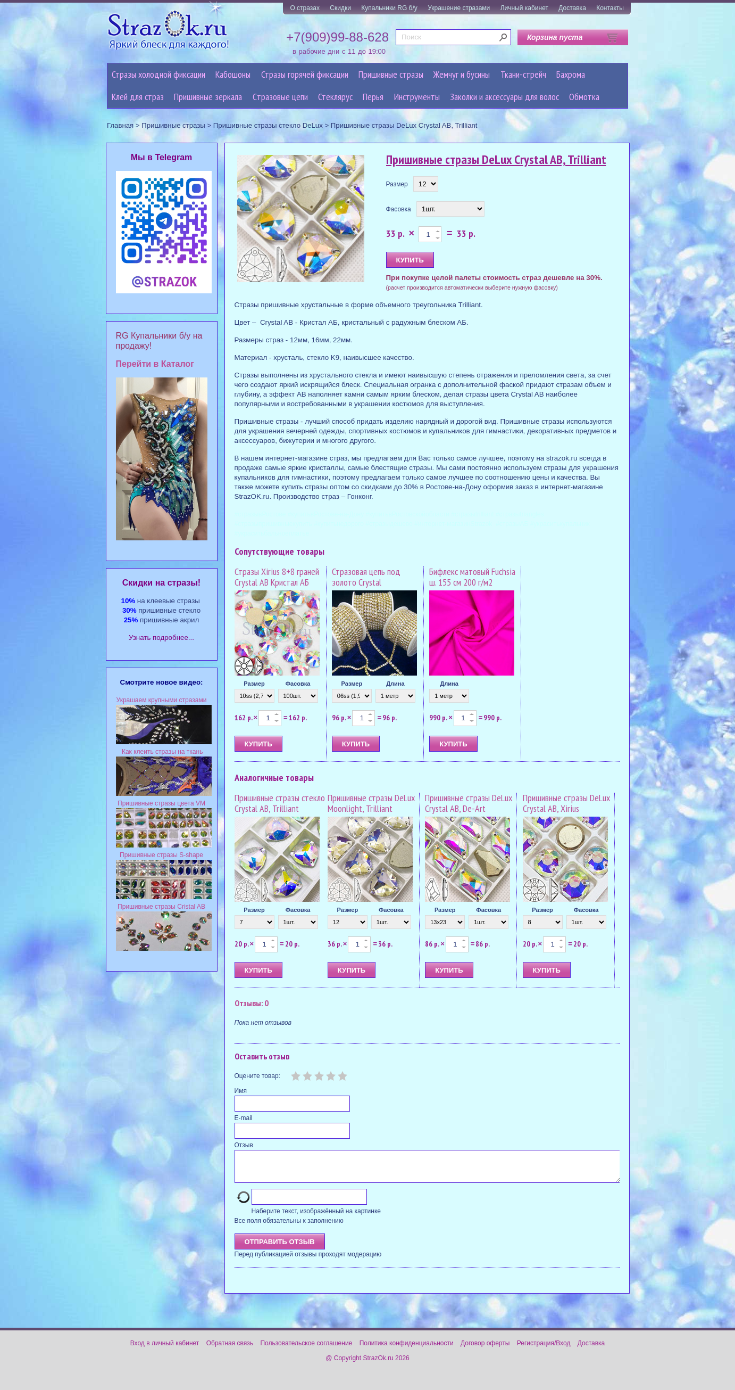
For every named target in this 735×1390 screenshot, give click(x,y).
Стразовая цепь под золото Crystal (366, 576)
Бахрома (570, 74)
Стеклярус (335, 97)
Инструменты (417, 97)
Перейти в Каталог (155, 363)
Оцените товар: (257, 1076)
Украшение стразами (459, 8)
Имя (241, 1091)
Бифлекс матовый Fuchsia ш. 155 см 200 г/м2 (472, 576)
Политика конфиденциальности (407, 1349)
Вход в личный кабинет (164, 1349)
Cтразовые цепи (280, 97)
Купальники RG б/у (389, 8)
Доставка (572, 8)
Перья (373, 97)
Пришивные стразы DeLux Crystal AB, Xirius (566, 803)
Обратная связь (229, 1349)
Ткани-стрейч (523, 74)
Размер (397, 184)
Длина (395, 683)
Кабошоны (232, 74)
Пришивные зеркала (208, 97)
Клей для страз (138, 97)
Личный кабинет (524, 8)
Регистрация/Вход (544, 1349)
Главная (120, 125)
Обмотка (584, 97)
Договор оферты (485, 1349)
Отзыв (244, 1145)
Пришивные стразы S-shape (161, 855)
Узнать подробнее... (161, 637)
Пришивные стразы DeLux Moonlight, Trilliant (371, 803)
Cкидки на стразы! (161, 582)
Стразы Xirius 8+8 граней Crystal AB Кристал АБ (277, 576)
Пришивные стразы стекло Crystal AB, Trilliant (280, 803)
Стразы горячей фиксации (304, 74)
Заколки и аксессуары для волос (504, 97)
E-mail (244, 1118)
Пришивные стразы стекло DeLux (268, 125)
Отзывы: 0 (252, 1003)
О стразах (305, 8)
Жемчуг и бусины (461, 74)
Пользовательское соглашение (306, 1349)
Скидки (340, 8)
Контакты (610, 8)
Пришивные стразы (390, 74)
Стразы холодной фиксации (158, 74)
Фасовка (398, 209)
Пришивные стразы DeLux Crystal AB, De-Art (468, 803)
